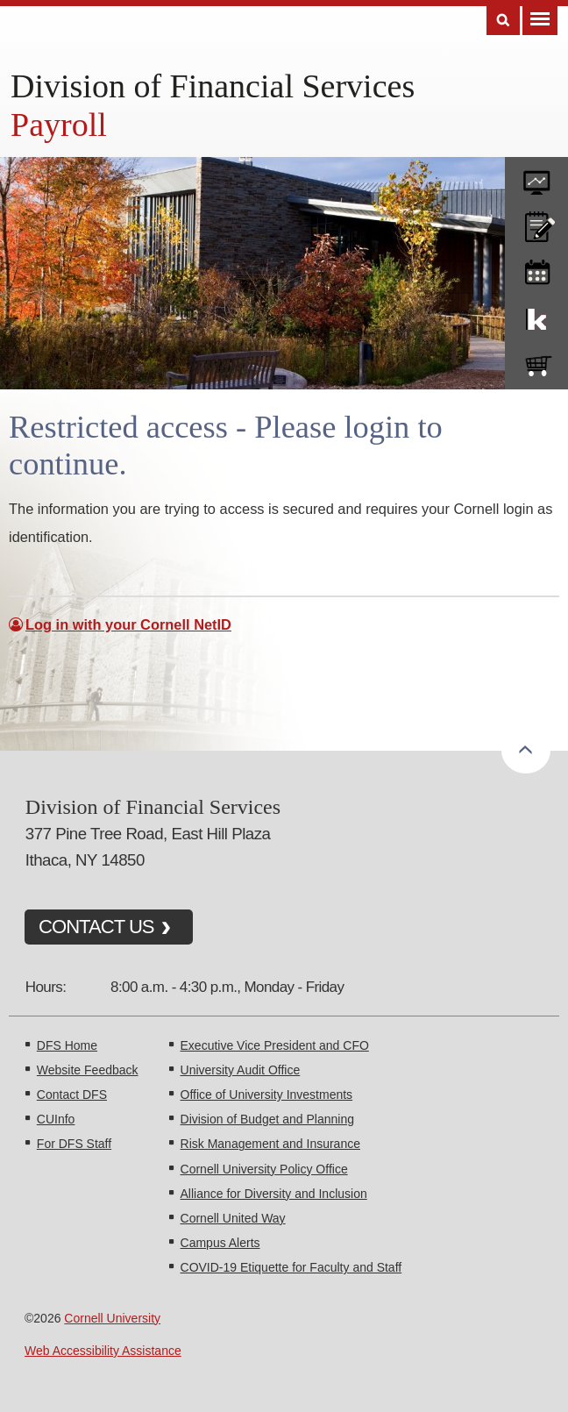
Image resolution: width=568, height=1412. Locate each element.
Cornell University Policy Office (264, 1169)
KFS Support (536, 315)
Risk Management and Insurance (270, 1144)
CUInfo (56, 1119)
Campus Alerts (220, 1243)
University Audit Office (241, 1070)
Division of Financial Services (213, 86)
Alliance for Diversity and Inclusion (274, 1194)
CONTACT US (96, 927)
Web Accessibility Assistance (103, 1351)
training (536, 269)
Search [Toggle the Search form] (503, 20)
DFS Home (67, 1045)
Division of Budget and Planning (267, 1119)
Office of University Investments (267, 1095)
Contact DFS (72, 1095)
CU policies (536, 222)
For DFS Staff (74, 1144)
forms (536, 176)
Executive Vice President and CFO (275, 1045)
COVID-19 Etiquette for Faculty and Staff (291, 1267)
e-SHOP (536, 362)
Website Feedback (87, 1070)
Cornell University (112, 1318)
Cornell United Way (233, 1218)
